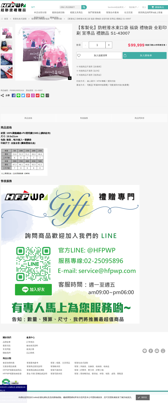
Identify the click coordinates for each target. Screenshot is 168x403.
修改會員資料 (32, 345)
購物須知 (54, 17)
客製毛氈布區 (56, 373)
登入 (144, 7)
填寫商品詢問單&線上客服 (150, 12)
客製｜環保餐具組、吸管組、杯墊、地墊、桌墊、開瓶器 (98, 373)
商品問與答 (139, 118)
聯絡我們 (7, 353)
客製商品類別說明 (34, 366)
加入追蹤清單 (100, 55)
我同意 (144, 397)
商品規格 (28, 118)
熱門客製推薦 (94, 12)
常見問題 (7, 349)
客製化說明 (39, 17)
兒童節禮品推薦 (9, 366)
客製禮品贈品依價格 (35, 370)
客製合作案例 (112, 12)
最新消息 (7, 345)
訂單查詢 (30, 342)
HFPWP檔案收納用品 (12, 370)
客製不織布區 (56, 370)
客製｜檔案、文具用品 (60, 363)
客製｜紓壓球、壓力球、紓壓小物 (89, 370)
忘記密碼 (30, 353)
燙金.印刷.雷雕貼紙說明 (37, 373)
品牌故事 (7, 342)
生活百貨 (128, 12)
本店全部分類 (40, 12)
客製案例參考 (32, 363)
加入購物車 (146, 55)
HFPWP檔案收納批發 (12, 373)
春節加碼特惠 (8, 363)
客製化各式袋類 (81, 363)
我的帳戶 (133, 7)
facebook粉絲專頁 (116, 7)
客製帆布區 (55, 366)
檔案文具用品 (76, 12)
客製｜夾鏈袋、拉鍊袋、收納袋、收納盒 (91, 366)
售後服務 (84, 118)
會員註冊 (30, 349)
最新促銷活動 (58, 12)
